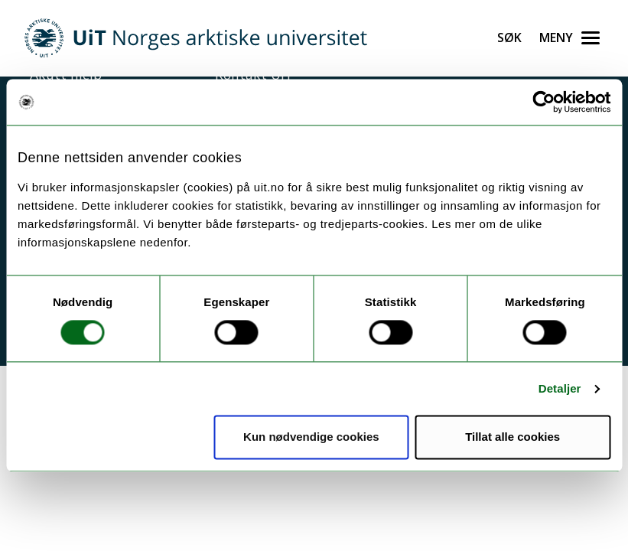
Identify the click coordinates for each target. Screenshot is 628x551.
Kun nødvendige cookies (311, 437)
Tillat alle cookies (512, 437)
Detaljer (560, 388)
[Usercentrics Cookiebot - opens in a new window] (543, 101)
